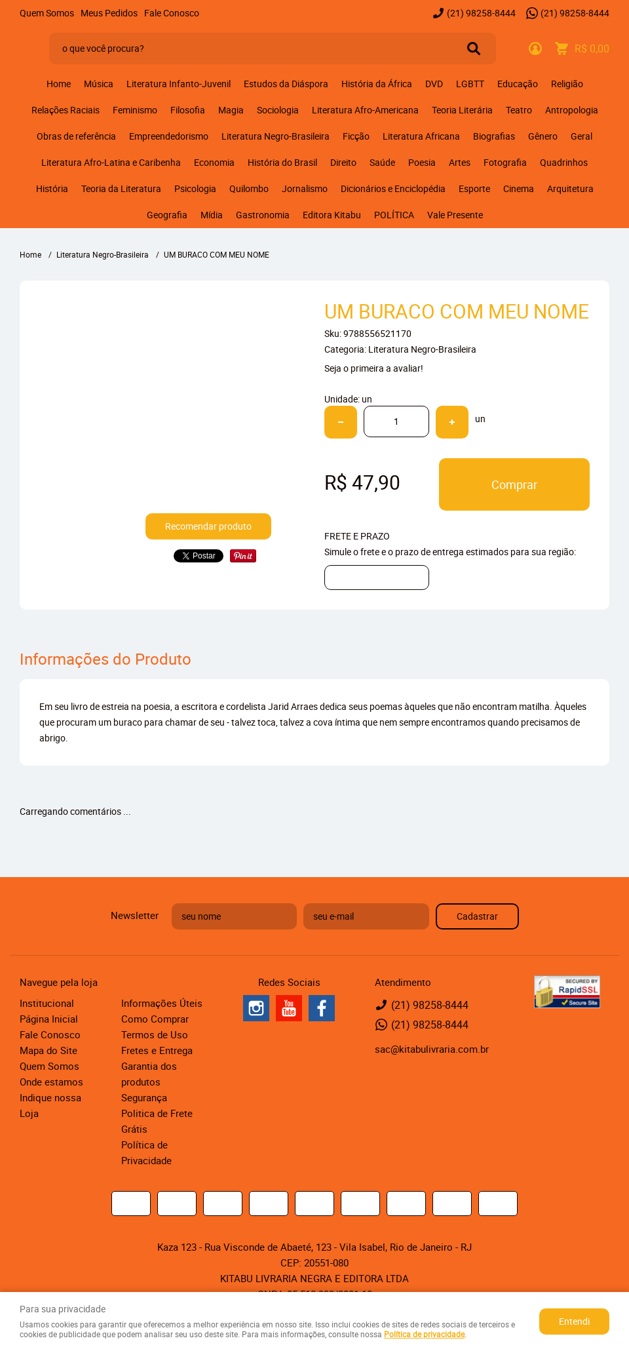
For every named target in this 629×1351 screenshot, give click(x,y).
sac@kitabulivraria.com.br (432, 1048)
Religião (567, 83)
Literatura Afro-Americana (365, 110)
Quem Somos (47, 13)
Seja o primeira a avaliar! (373, 368)
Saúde (382, 162)
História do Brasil (282, 162)
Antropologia (571, 110)
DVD (434, 83)
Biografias (494, 136)
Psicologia (195, 188)
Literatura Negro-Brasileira (275, 136)
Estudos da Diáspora (286, 83)
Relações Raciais (65, 110)
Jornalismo (305, 188)
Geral (581, 136)
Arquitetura (570, 188)
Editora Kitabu (332, 214)
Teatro (519, 110)
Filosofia (187, 110)
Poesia (422, 162)
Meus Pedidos (109, 13)
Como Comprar (155, 1018)
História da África (376, 83)
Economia (214, 162)
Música (98, 83)
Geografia (167, 214)
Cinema (518, 188)
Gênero (543, 136)
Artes (459, 162)
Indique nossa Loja (50, 1105)
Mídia (211, 214)
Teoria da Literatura (121, 188)
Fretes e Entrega (157, 1050)
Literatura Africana (421, 136)
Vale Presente (455, 214)
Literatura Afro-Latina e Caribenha (111, 162)
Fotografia (505, 162)
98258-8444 (481, 13)
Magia (231, 110)
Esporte (474, 188)
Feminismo (135, 110)
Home (59, 83)
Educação (517, 83)
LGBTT (470, 83)
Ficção (356, 136)
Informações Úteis (161, 1002)
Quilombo (249, 188)
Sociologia (278, 110)
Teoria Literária (462, 110)
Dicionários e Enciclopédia (393, 188)
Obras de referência (76, 136)
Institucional (47, 1002)
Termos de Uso (154, 1034)
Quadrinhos (564, 162)
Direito (343, 162)
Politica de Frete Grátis (157, 1120)
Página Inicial (49, 1018)
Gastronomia (263, 214)
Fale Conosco (171, 13)
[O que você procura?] (473, 48)
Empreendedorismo (168, 136)
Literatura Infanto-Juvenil (178, 83)
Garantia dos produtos (149, 1073)
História (52, 188)
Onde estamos (51, 1081)
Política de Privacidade (146, 1152)
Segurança (144, 1097)
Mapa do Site (48, 1050)
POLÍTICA (394, 214)
